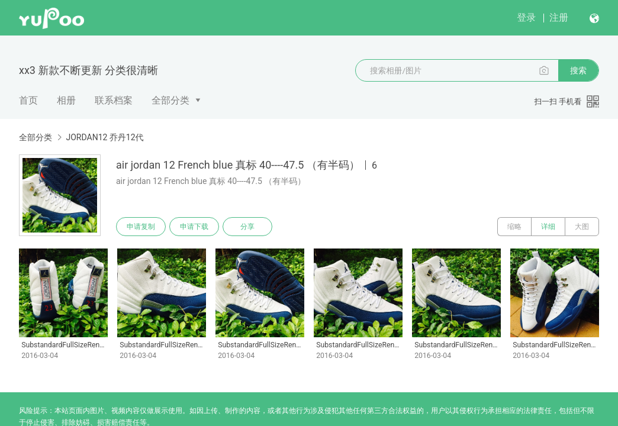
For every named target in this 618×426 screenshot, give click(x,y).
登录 (526, 17)
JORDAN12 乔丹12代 (104, 137)
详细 (548, 226)
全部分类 (170, 100)
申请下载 (194, 226)
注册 (558, 17)
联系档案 (114, 100)
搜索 (578, 70)
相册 (66, 100)
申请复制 (141, 226)
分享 (247, 226)
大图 (582, 226)
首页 (28, 100)
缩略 (514, 226)
